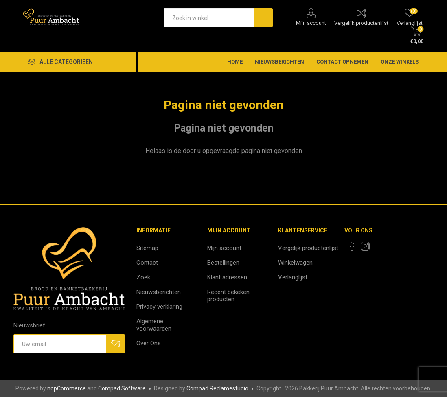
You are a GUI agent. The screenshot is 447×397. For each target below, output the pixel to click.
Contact (147, 262)
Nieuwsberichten (158, 292)
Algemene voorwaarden (153, 325)
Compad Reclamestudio (217, 388)
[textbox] (209, 17)
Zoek (143, 277)
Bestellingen (223, 262)
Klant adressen (227, 277)
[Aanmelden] (59, 343)
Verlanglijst (292, 277)
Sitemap (147, 248)
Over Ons (148, 343)
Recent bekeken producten (228, 295)
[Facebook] (352, 246)
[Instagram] (365, 246)
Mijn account (311, 23)
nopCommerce (66, 388)
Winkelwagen (295, 262)
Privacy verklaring (159, 306)
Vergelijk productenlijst (361, 23)
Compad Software (122, 388)
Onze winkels (400, 62)
